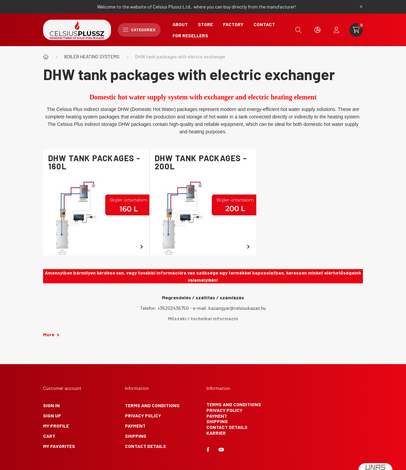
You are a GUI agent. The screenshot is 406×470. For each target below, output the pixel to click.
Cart (49, 436)
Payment (135, 426)
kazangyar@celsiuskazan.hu (237, 308)
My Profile (56, 426)
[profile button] (336, 30)
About (180, 24)
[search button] (298, 30)
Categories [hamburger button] (139, 29)
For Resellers (190, 35)
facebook (208, 449)
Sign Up (52, 415)
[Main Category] (46, 56)
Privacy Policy (143, 415)
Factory (233, 24)
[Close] (361, 7)
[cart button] (356, 30)
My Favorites (59, 446)
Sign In (51, 405)
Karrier (216, 433)
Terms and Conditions (152, 405)
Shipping (135, 436)
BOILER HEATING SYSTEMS (91, 56)
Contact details (145, 446)
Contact (264, 24)
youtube (221, 449)
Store (205, 24)
